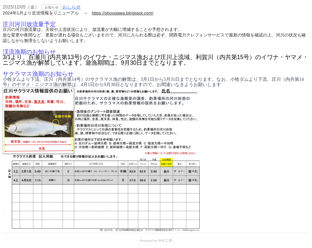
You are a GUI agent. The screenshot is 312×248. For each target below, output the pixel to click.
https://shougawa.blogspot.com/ (122, 13)
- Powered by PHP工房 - (156, 240)
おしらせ (71, 7)
